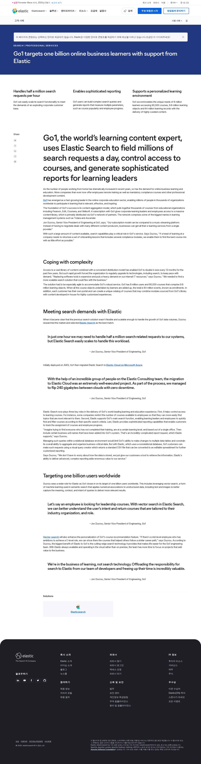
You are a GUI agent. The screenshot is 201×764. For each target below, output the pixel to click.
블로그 (63, 669)
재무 (171, 669)
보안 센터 (114, 692)
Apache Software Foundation (103, 749)
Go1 (45, 200)
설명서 (103, 10)
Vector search (51, 537)
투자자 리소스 (176, 661)
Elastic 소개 (66, 661)
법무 (112, 688)
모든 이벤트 (174, 701)
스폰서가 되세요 (177, 697)
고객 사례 (19, 20)
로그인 (184, 3)
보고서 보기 (56, 2)
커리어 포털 (66, 692)
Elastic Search (87, 322)
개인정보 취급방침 (119, 697)
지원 (163, 3)
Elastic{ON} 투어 (177, 692)
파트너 (156, 3)
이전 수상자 (174, 688)
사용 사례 (176, 20)
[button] (183, 37)
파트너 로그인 (117, 665)
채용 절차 (65, 697)
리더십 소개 (66, 665)
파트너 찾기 (115, 661)
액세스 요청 (115, 669)
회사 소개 (147, 3)
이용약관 (24, 741)
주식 (171, 673)
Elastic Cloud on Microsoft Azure (124, 365)
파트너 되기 (115, 673)
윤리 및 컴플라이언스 (120, 705)
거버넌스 (173, 665)
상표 (17, 741)
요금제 (94, 10)
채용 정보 (65, 688)
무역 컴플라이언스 (119, 701)
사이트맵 (48, 741)
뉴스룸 (63, 673)
